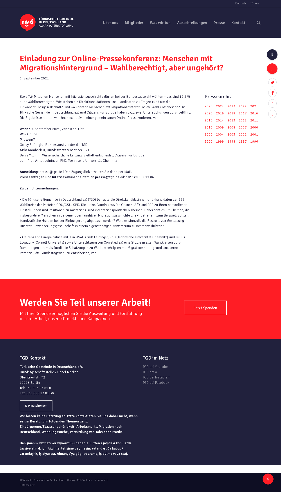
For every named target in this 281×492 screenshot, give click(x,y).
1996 (254, 141)
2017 (243, 113)
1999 (220, 141)
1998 (231, 141)
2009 (220, 127)
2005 (209, 134)
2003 (231, 134)
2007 (243, 127)
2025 (209, 106)
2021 (254, 106)
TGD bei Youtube (155, 367)
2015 (209, 120)
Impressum (100, 480)
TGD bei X (150, 372)
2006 (254, 127)
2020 (209, 113)
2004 (220, 134)
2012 (243, 120)
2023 (231, 106)
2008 (231, 127)
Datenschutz (27, 485)
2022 (243, 106)
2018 (231, 113)
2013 (231, 120)
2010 (209, 127)
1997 (243, 141)
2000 (209, 141)
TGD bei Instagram (156, 377)
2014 (220, 120)
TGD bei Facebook (156, 382)
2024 (220, 106)
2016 (254, 113)
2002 (243, 134)
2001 (254, 134)
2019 (220, 113)
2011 (254, 120)
